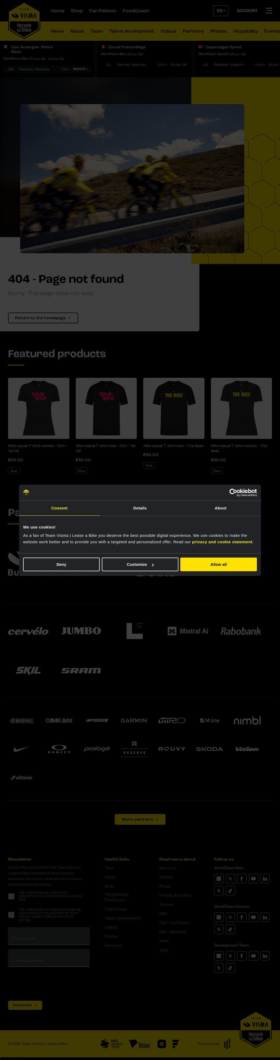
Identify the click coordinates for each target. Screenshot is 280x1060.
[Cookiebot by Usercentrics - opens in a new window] (233, 493)
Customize (140, 564)
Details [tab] (140, 508)
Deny (61, 564)
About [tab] (221, 508)
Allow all (218, 564)
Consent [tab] (59, 508)
